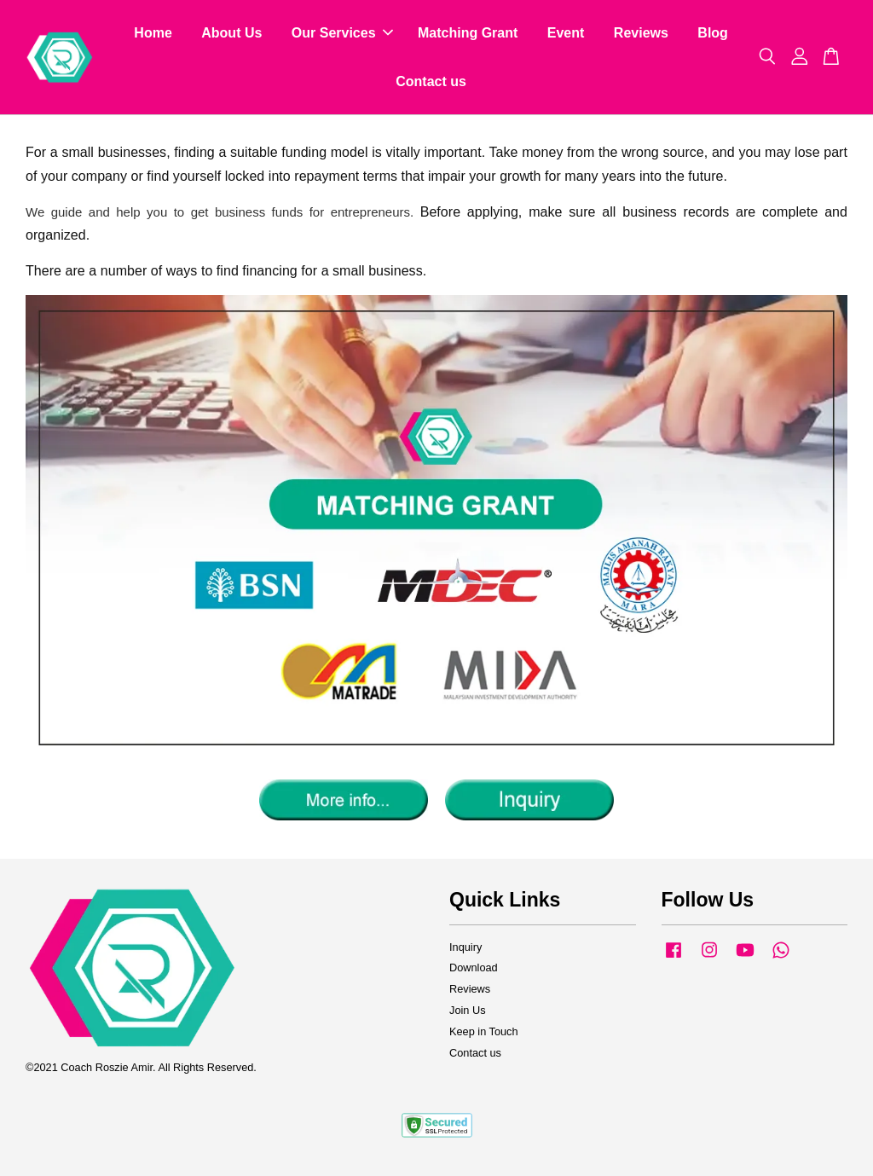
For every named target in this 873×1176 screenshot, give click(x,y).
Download (473, 967)
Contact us (431, 81)
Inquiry (465, 947)
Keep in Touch (483, 1031)
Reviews (641, 33)
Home (152, 33)
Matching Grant (467, 33)
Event (566, 33)
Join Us (467, 1010)
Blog (712, 33)
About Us (231, 33)
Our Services (342, 33)
